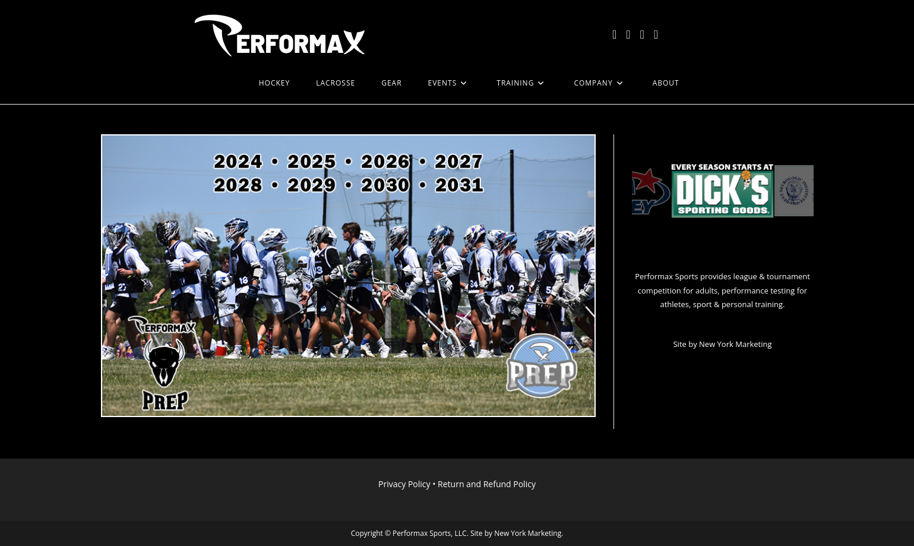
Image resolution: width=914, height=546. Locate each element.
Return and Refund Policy (487, 484)
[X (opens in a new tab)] (614, 34)
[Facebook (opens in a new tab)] (628, 34)
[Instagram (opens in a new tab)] (642, 34)
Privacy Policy (404, 484)
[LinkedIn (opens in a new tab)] (656, 34)
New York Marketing (735, 344)
